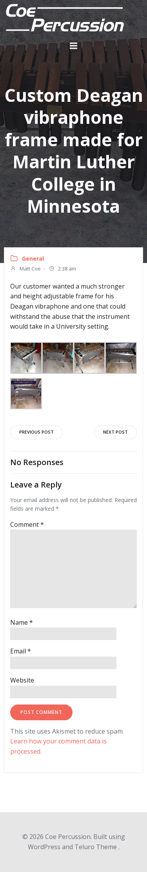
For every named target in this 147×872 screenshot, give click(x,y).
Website (22, 680)
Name (21, 622)
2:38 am (62, 269)
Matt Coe (25, 269)
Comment (27, 524)
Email (20, 651)
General (33, 258)
